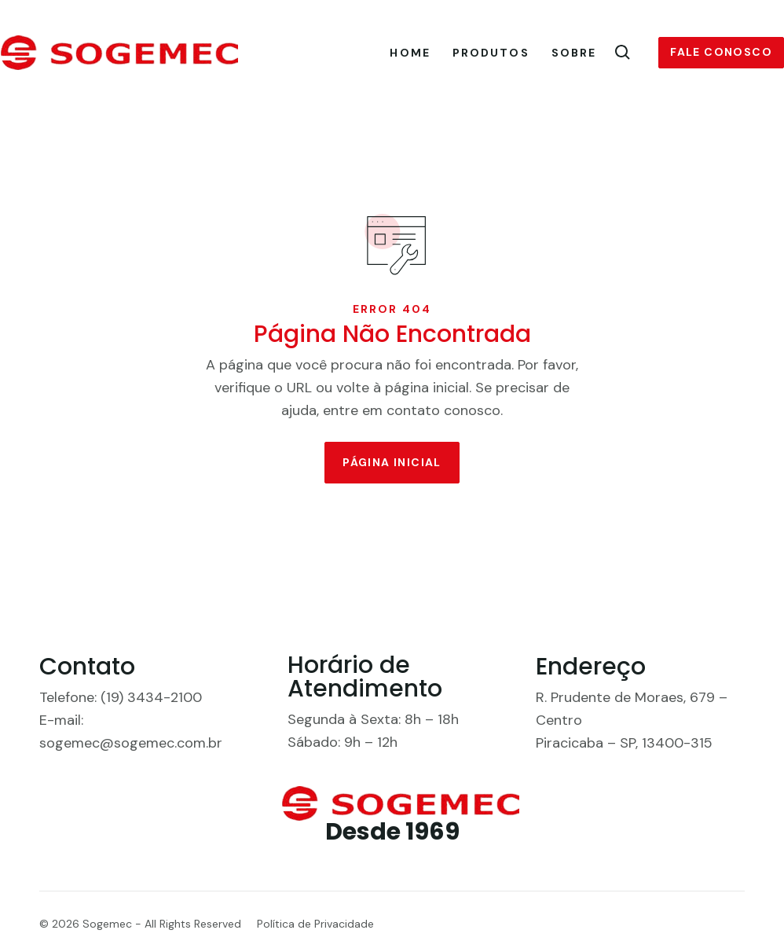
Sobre (574, 53)
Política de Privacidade (315, 924)
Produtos (490, 53)
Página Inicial (392, 462)
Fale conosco (721, 52)
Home (410, 53)
